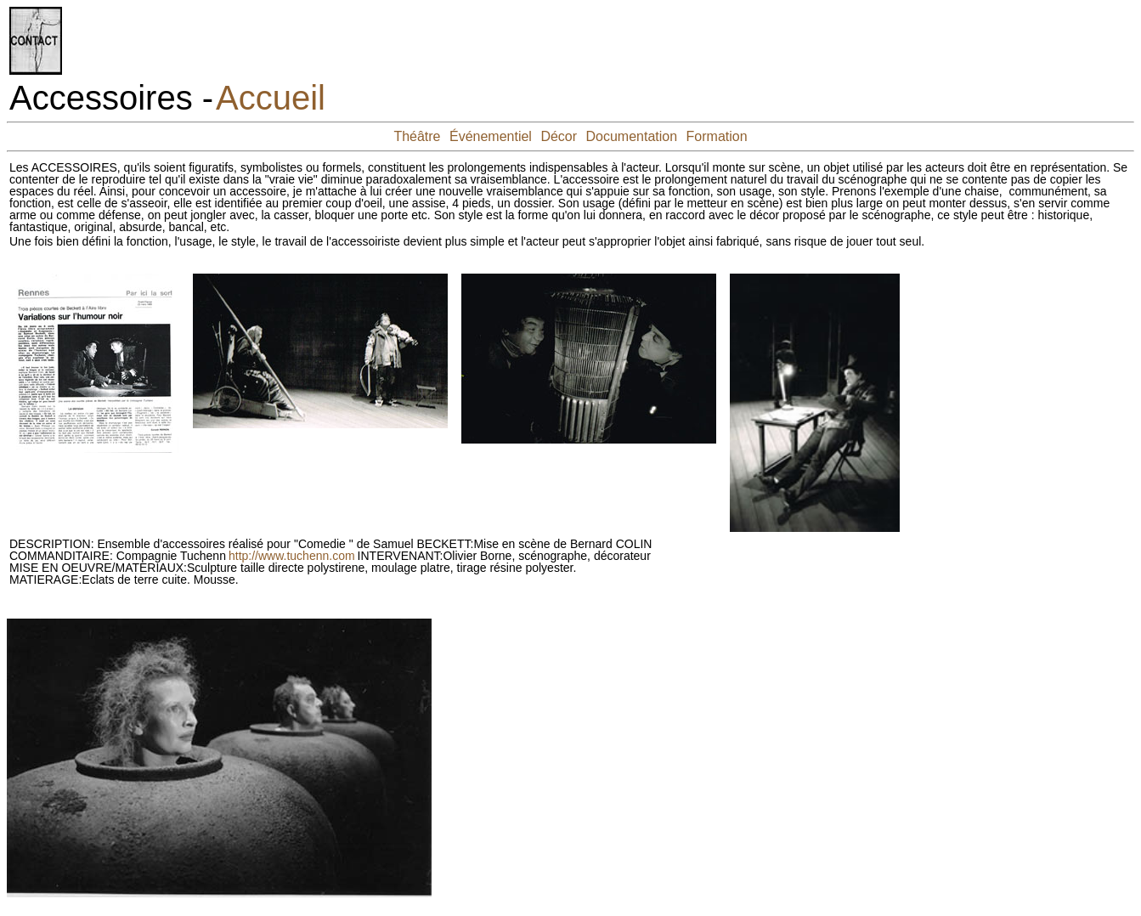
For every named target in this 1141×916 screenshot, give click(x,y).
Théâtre (416, 136)
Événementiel (490, 136)
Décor (558, 136)
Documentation (632, 136)
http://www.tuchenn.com (292, 556)
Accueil (270, 97)
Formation (717, 136)
